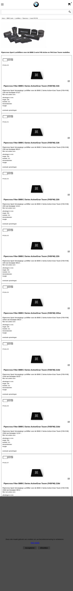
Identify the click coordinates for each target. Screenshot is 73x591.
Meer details (35, 543)
